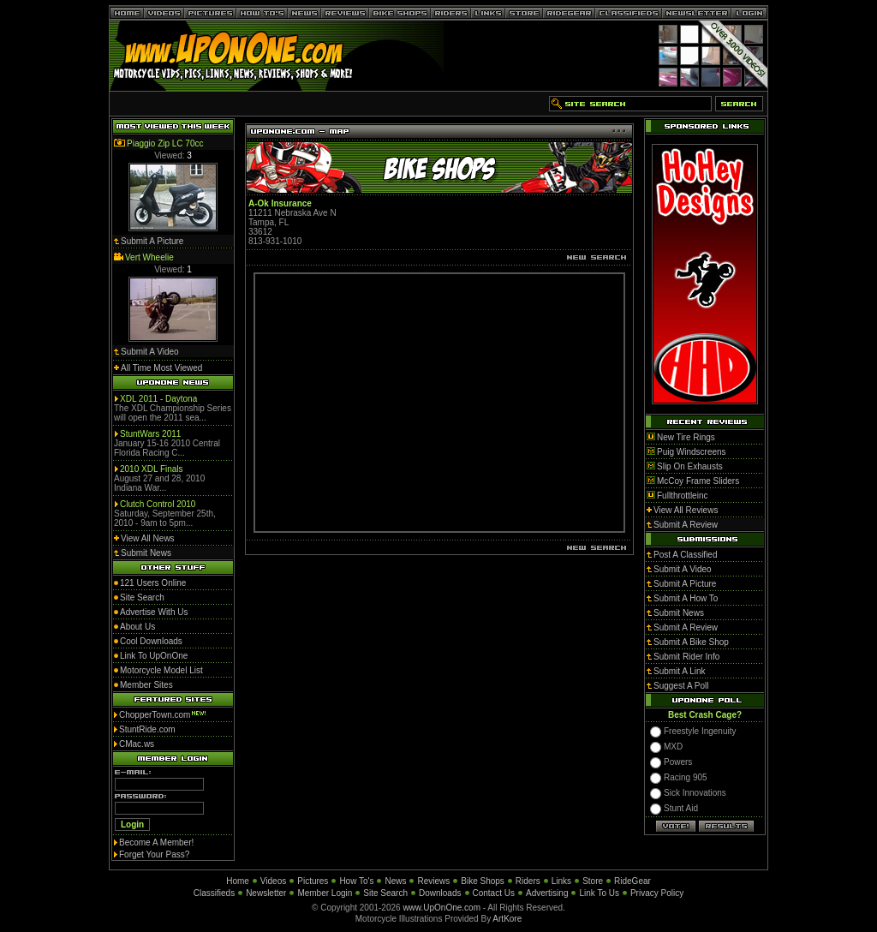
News (395, 881)
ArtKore (507, 918)
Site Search (385, 893)
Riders (528, 881)
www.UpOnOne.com (441, 907)
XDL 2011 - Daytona (158, 398)
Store (592, 881)
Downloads (440, 893)
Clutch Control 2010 (157, 504)
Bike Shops (482, 881)
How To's (356, 881)
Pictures (312, 881)
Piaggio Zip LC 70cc (165, 143)
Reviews (433, 881)
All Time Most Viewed (161, 368)
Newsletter (266, 893)
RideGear (632, 881)
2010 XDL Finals (151, 469)
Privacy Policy (656, 893)
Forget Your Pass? (154, 854)
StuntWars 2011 (150, 434)
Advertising (547, 893)
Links (561, 881)
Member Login (324, 893)
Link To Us (599, 893)
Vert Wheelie (149, 257)
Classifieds (214, 893)
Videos (273, 881)
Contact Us (494, 893)
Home (237, 881)
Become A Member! (156, 842)
